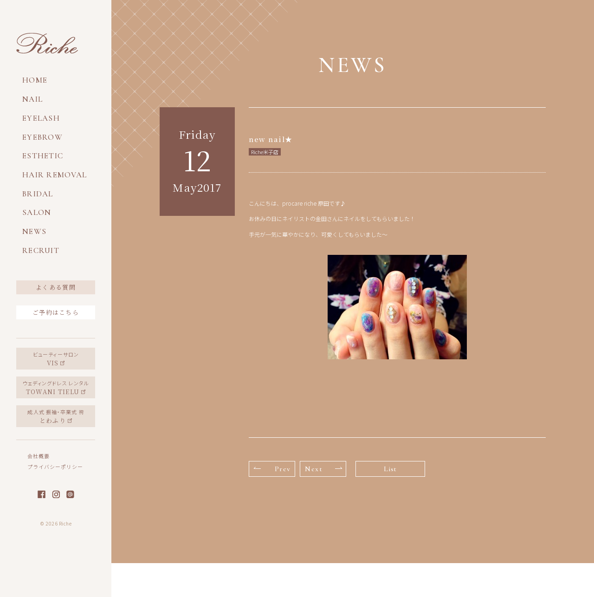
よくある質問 (56, 287)
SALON (36, 212)
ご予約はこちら (55, 312)
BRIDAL (37, 193)
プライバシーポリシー (55, 466)
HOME (34, 80)
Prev (272, 469)
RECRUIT (40, 250)
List (390, 469)
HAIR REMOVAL (54, 174)
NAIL (32, 99)
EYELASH (41, 118)
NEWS (34, 231)
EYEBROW (42, 137)
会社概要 (38, 456)
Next (323, 469)
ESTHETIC (42, 155)
